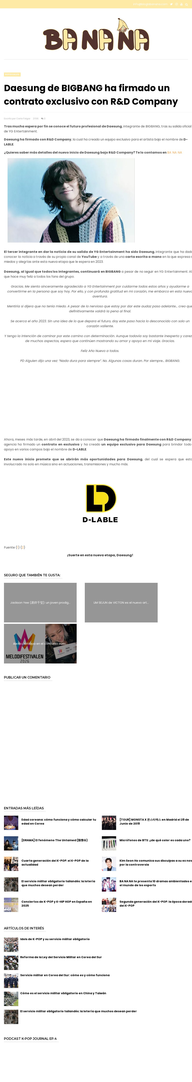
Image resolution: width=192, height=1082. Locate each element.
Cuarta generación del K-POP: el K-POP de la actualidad (55, 822)
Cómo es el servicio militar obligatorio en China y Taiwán (63, 952)
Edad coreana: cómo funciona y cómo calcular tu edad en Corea (58, 781)
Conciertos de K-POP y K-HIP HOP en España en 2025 (56, 863)
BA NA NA (174, 152)
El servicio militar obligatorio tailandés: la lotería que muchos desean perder (58, 842)
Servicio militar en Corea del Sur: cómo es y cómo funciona (65, 934)
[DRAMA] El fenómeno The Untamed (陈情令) (54, 799)
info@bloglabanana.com (150, 4)
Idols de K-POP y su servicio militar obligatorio (55, 898)
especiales (12, 74)
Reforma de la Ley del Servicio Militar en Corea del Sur (61, 916)
